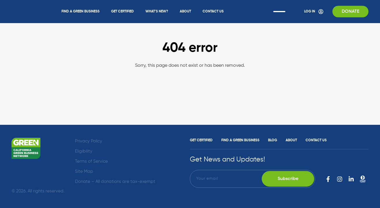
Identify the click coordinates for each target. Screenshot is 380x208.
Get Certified (122, 11)
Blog (272, 140)
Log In (314, 12)
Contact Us (213, 11)
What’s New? (156, 11)
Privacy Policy (88, 141)
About (185, 11)
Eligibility (83, 151)
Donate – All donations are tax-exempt (115, 181)
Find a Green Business (80, 11)
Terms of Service (91, 161)
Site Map (84, 171)
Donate (350, 11)
